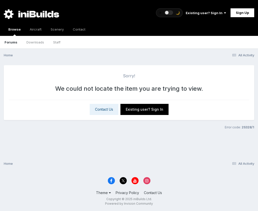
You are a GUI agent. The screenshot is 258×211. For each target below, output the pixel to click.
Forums (11, 42)
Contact (79, 29)
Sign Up (242, 13)
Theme (103, 193)
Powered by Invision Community (129, 203)
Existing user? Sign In (206, 13)
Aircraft (36, 29)
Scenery (57, 29)
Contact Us (104, 109)
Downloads (35, 42)
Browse (14, 31)
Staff (56, 42)
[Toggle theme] (169, 12)
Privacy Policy (127, 193)
